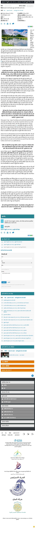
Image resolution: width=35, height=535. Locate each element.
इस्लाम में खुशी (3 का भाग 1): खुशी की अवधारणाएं (12, 241)
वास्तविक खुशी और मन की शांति (8, 300)
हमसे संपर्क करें (17, 435)
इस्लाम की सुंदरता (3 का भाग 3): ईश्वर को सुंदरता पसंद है (13, 340)
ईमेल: (2, 265)
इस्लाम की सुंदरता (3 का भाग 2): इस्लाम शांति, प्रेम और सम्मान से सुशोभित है (16, 338)
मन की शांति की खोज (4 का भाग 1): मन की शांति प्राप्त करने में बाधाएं (15, 302)
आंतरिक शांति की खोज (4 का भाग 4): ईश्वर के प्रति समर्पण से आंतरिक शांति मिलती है (16, 311)
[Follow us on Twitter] (28, 434)
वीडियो (5, 350)
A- (27, 5)
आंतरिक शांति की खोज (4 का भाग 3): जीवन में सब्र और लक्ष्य (13, 308)
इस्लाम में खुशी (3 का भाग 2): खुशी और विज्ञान (10, 229)
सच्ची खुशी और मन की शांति (18, 10)
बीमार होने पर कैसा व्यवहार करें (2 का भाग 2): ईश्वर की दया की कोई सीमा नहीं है (17, 319)
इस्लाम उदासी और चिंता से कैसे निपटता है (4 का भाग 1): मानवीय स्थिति (15, 325)
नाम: (2, 256)
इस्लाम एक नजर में (16, 433)
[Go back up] (32, 375)
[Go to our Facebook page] (24, 434)
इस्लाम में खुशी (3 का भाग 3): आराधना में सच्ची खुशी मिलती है (14, 247)
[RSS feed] (32, 434)
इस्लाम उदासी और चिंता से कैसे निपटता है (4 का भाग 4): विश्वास (14, 333)
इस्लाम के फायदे (9, 10)
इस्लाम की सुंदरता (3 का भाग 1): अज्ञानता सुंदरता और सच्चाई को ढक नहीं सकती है (17, 335)
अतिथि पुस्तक (4, 435)
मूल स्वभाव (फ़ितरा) (6, 314)
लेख (4, 10)
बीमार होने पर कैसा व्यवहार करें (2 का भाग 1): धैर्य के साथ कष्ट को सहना (15, 317)
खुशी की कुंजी (5, 322)
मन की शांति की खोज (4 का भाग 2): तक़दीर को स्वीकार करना (14, 305)
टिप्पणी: (3, 271)
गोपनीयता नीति (10, 435)
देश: (2, 261)
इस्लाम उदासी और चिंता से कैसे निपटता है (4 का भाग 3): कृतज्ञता (14, 330)
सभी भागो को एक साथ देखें (6, 250)
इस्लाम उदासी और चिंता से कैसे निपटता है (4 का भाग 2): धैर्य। (13, 327)
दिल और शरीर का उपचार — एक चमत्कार (16, 355)
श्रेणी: (2, 10)
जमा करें (4, 282)
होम (2, 433)
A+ (31, 5)
